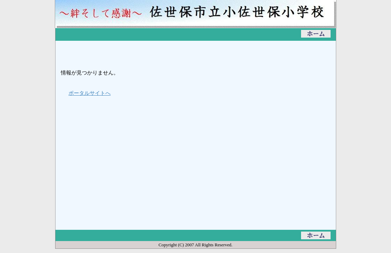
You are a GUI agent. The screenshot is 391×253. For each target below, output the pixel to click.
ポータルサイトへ (90, 93)
